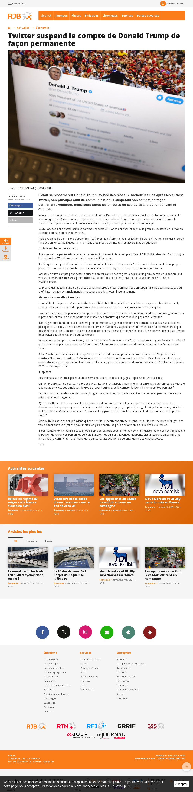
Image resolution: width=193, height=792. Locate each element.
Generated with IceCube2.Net (171, 759)
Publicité (121, 672)
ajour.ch (46, 15)
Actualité (23, 28)
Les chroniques (51, 663)
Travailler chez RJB (126, 676)
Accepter (181, 784)
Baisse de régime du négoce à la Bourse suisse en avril (23, 502)
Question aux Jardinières (56, 694)
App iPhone (128, 632)
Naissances (49, 689)
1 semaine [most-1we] (31, 541)
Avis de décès (87, 689)
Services (127, 15)
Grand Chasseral (52, 676)
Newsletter (122, 698)
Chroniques (110, 15)
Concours (49, 711)
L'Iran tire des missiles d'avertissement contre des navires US (72, 502)
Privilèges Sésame (89, 668)
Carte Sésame (124, 668)
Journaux (61, 15)
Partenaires (123, 681)
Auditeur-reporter (172, 3)
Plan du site (48, 762)
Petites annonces (89, 676)
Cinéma (84, 663)
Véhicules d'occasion (90, 659)
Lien (13, 220)
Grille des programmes (55, 672)
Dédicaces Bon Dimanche (57, 685)
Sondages (49, 707)
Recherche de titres (54, 668)
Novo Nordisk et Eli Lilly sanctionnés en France (163, 500)
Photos (76, 15)
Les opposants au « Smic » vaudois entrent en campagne (117, 502)
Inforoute (85, 681)
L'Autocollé (49, 702)
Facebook (42, 632)
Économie (42, 28)
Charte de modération (128, 689)
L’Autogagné (50, 698)
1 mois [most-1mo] (48, 541)
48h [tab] (15, 541)
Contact (121, 694)
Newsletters (106, 632)
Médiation (122, 685)
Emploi (83, 685)
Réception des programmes (131, 663)
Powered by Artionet (145, 759)
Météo (83, 672)
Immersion (49, 681)
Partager (15, 205)
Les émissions (51, 659)
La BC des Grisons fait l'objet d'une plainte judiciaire (70, 575)
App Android (149, 632)
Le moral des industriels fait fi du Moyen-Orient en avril (26, 575)
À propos (121, 659)
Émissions (92, 15)
